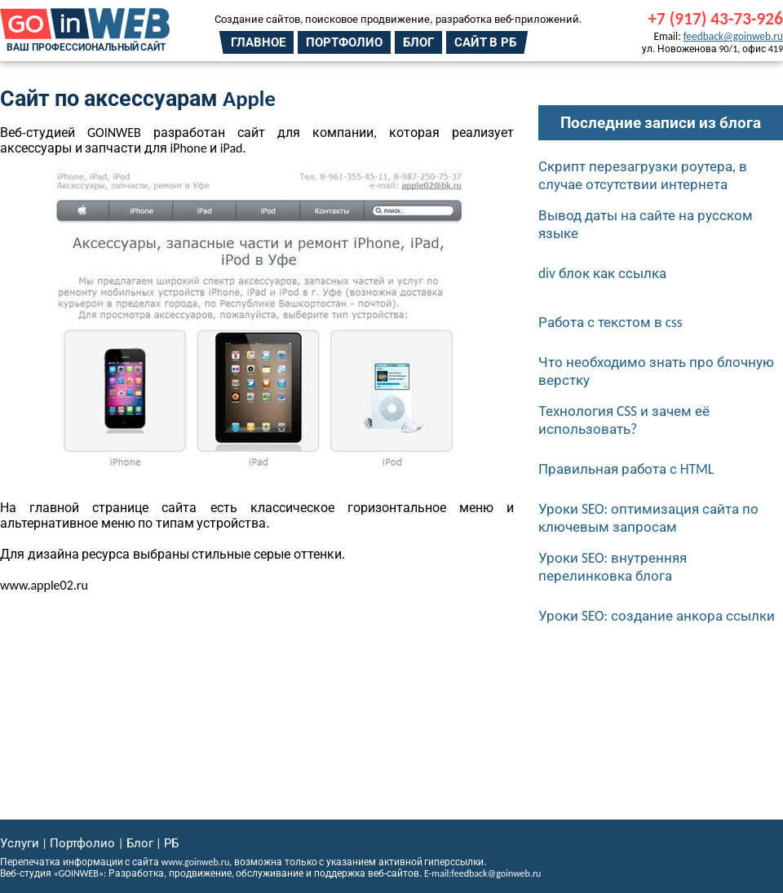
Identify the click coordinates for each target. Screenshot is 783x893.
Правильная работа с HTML (626, 469)
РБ (171, 843)
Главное (258, 42)
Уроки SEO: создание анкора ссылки (656, 616)
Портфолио (344, 42)
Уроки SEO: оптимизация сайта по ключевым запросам (648, 518)
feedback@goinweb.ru (733, 36)
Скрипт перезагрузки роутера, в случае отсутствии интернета (642, 175)
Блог (418, 42)
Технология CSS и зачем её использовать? (624, 420)
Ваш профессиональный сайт (86, 47)
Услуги (19, 843)
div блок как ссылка (602, 273)
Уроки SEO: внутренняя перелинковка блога (612, 567)
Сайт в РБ (485, 42)
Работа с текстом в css (610, 322)
